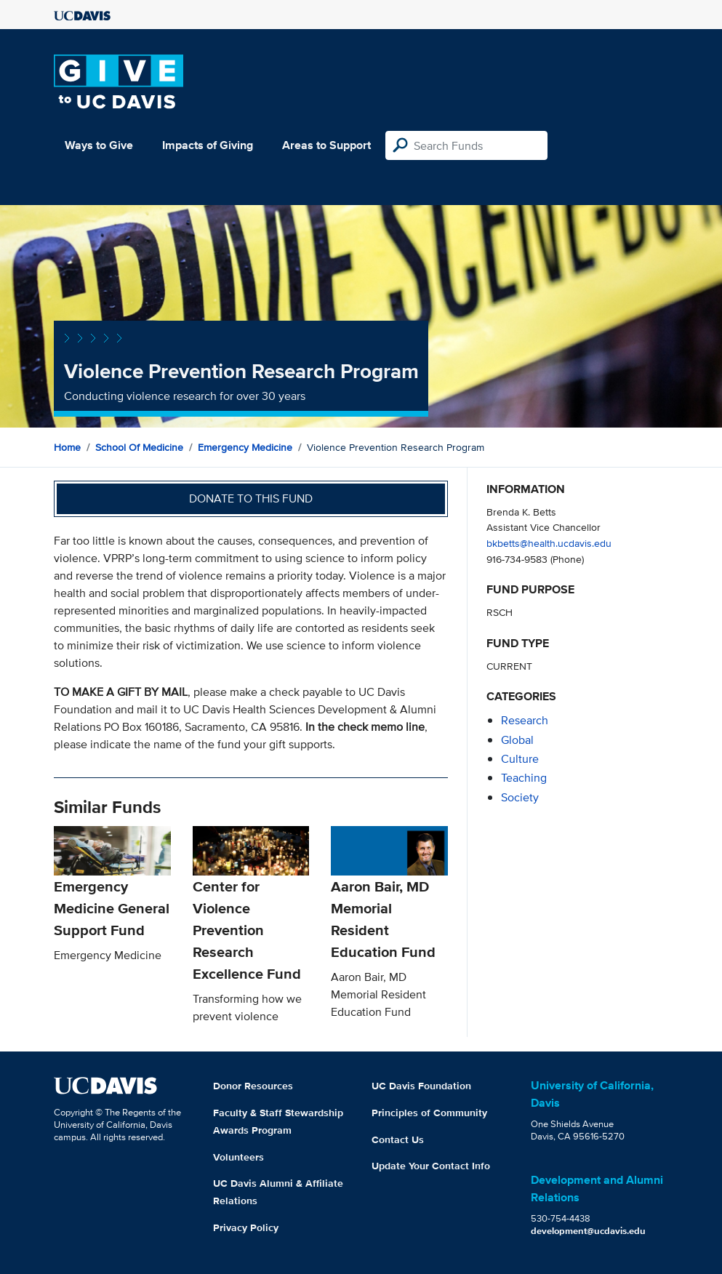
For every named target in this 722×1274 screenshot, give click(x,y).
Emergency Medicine (245, 447)
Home (67, 447)
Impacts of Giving (207, 145)
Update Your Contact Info (431, 1165)
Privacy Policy (245, 1227)
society (520, 797)
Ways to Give (99, 145)
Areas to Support (326, 145)
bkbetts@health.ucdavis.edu (548, 542)
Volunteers (238, 1157)
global (517, 740)
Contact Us (398, 1139)
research (524, 720)
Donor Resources (253, 1085)
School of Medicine (139, 447)
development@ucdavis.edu (588, 1231)
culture (520, 758)
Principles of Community (429, 1112)
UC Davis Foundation (421, 1085)
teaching (524, 777)
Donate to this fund (251, 498)
